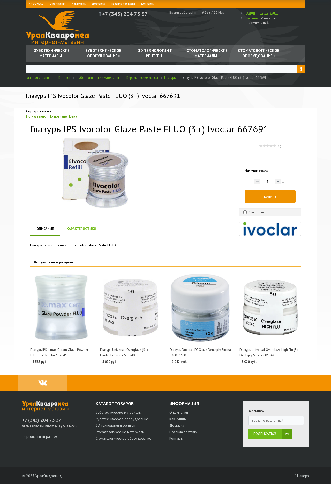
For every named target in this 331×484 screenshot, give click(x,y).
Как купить (79, 3)
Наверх (302, 475)
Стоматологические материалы (120, 432)
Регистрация (269, 12)
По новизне (58, 116)
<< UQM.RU (36, 3)
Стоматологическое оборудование (123, 438)
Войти (250, 12)
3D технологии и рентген (115, 425)
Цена (73, 116)
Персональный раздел (40, 436)
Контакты (147, 3)
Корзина (252, 18)
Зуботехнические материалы (118, 412)
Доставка (98, 3)
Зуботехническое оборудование (122, 419)
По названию (36, 116)
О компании (57, 3)
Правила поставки (123, 3)
